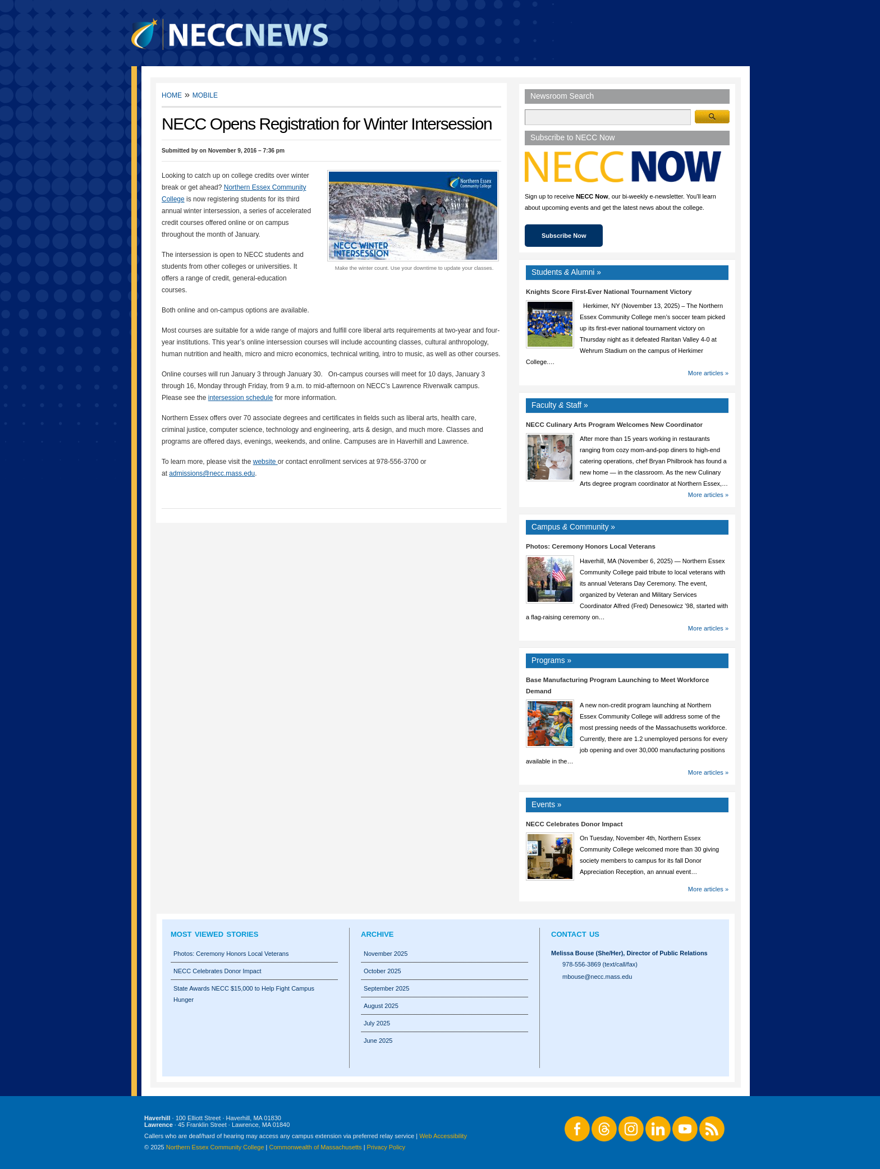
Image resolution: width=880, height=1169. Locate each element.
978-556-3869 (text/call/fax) (600, 964)
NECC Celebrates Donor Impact (574, 824)
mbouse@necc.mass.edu (597, 976)
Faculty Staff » (559, 405)
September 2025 (386, 988)
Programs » (551, 660)
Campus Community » (573, 527)
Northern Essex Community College (215, 1147)
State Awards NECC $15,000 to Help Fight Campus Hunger (243, 994)
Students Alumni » (566, 272)
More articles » (708, 373)
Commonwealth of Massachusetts (315, 1147)
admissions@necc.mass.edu (212, 473)
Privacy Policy (386, 1147)
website (265, 462)
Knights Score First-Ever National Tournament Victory (608, 291)
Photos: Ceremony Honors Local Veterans (591, 546)
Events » (546, 804)
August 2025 (381, 1005)
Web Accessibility (443, 1136)
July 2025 (377, 1023)
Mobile (205, 94)
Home (172, 94)
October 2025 (382, 971)
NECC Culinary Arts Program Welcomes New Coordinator (614, 424)
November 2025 (385, 953)
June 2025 (378, 1040)
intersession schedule (240, 398)
